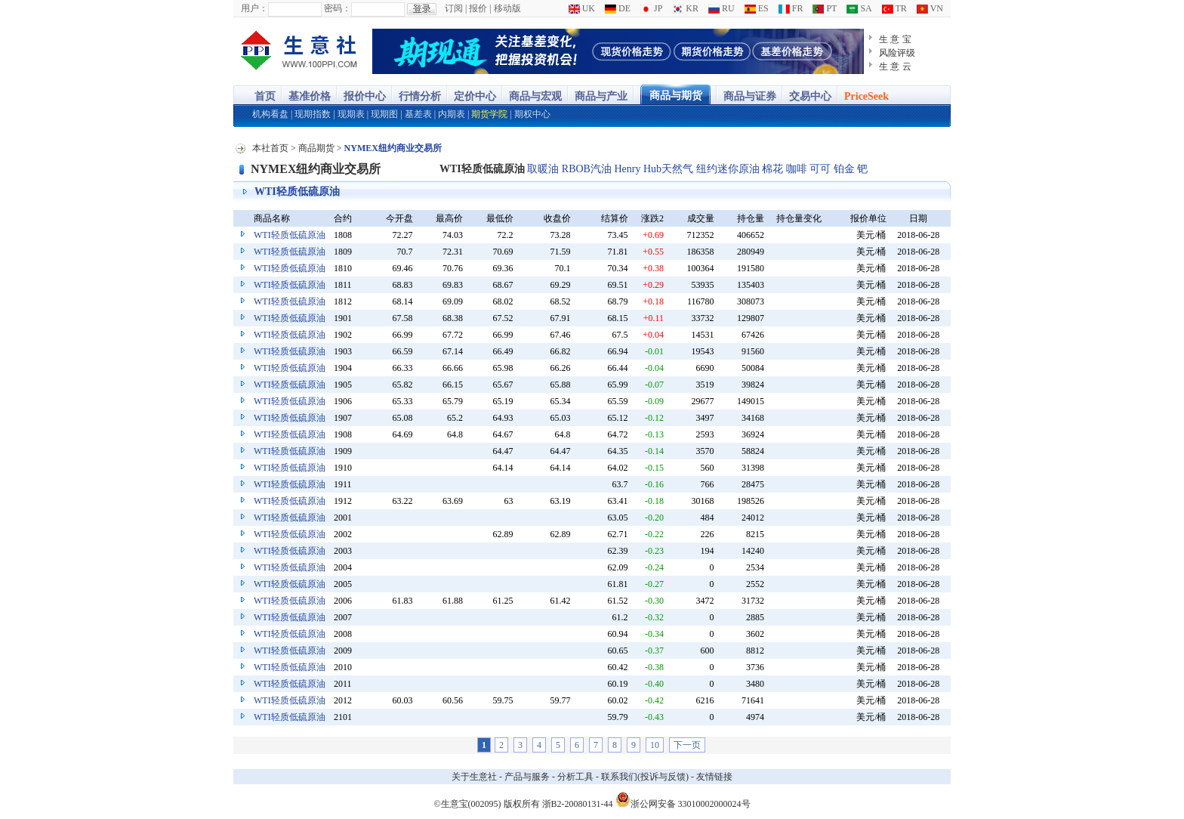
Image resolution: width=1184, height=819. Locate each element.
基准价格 (309, 96)
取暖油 (543, 169)
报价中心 (365, 96)
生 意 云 (895, 66)
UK (582, 8)
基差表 (418, 114)
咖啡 (796, 169)
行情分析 (420, 96)
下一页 (687, 745)
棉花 (772, 169)
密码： (337, 8)
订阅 (454, 8)
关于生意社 (474, 776)
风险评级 (897, 53)
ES (757, 8)
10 (654, 745)
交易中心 (810, 96)
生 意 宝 (895, 39)
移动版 (507, 8)
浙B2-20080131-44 (577, 804)
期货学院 (489, 114)
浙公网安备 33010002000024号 (683, 799)
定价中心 (475, 96)
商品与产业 (601, 96)
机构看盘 (270, 114)
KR (685, 8)
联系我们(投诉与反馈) (645, 776)
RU (721, 8)
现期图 (384, 114)
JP (651, 8)
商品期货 (316, 148)
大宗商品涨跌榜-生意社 (299, 51)
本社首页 (270, 148)
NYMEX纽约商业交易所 (316, 168)
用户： (254, 8)
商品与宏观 (535, 96)
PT (824, 8)
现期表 (351, 114)
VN (930, 8)
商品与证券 (749, 96)
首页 (265, 96)
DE (618, 8)
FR (791, 8)
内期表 (451, 114)
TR (894, 8)
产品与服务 (527, 776)
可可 (820, 169)
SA (858, 8)
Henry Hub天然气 (653, 169)
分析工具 (575, 776)
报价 (478, 8)
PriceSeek (866, 96)
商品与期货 (675, 95)
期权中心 (532, 114)
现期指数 (312, 114)
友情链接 (714, 776)
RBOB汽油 (587, 169)
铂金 (844, 169)
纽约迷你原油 (728, 169)
